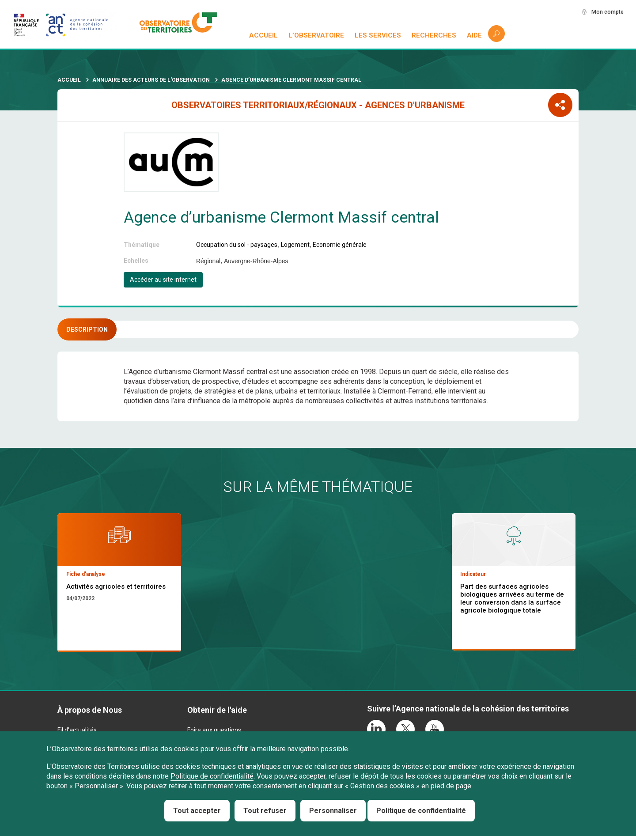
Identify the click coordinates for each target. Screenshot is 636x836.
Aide (474, 35)
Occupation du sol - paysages (236, 244)
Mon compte (605, 11)
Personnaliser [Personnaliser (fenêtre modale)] (333, 810)
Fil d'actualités (77, 730)
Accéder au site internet (163, 279)
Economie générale (340, 244)
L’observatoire (316, 35)
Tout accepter (197, 810)
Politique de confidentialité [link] (421, 810)
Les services (378, 35)
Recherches (434, 35)
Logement (295, 244)
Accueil (264, 35)
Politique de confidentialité (212, 776)
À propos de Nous (89, 710)
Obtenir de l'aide (217, 710)
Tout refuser (265, 810)
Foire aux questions (214, 730)
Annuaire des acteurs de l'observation (151, 80)
